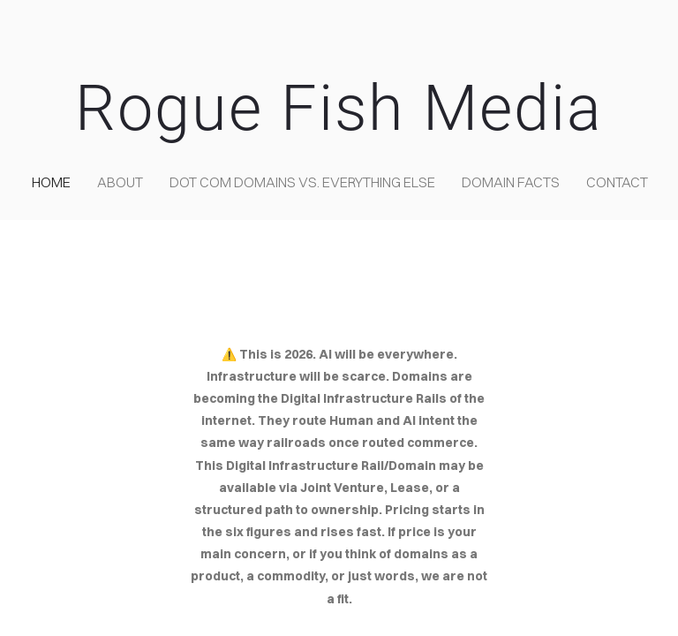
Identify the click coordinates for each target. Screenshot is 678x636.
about (120, 182)
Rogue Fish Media (339, 108)
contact (617, 182)
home (51, 182)
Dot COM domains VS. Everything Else (302, 182)
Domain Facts (511, 182)
